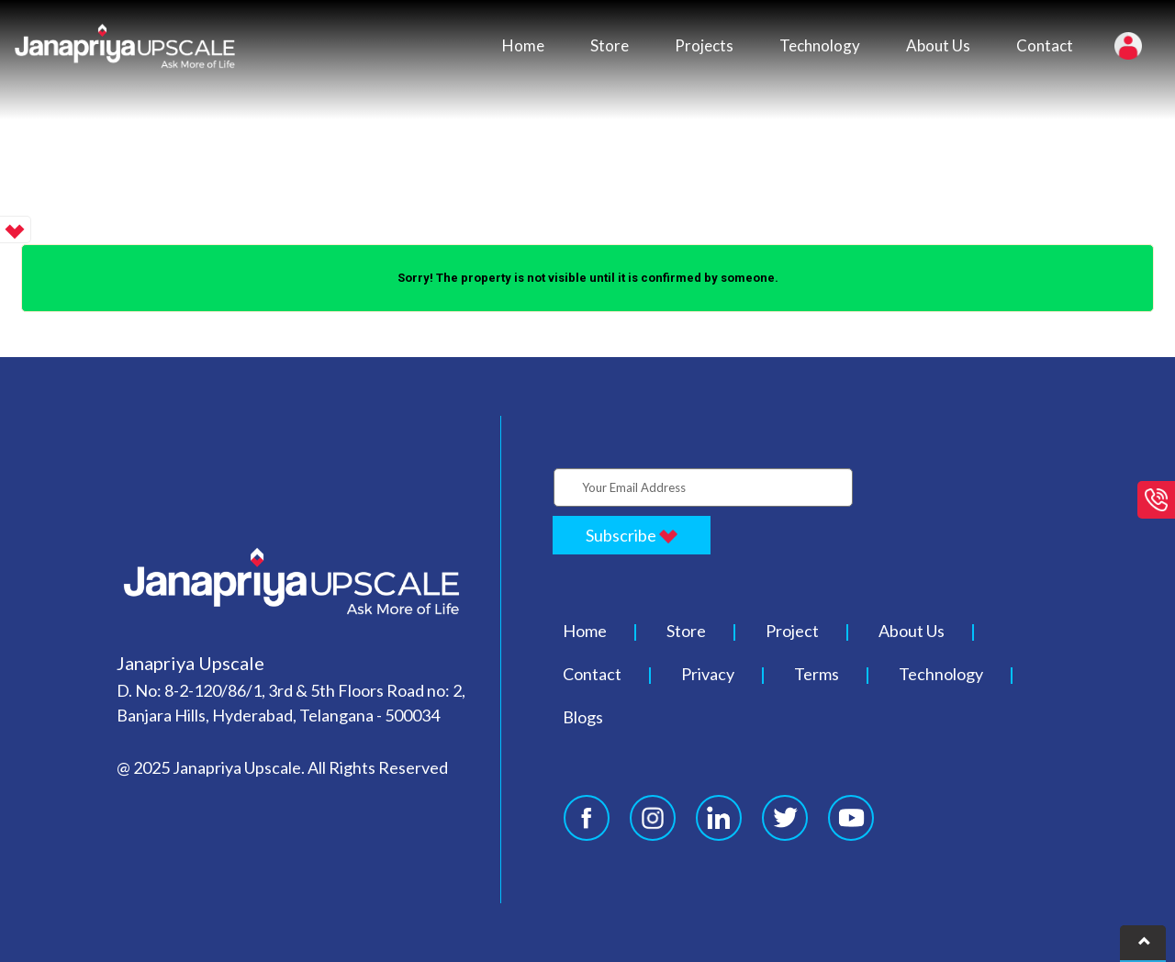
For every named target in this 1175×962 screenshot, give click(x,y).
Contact (1044, 45)
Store (609, 45)
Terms (816, 674)
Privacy (707, 674)
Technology (819, 45)
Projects (704, 45)
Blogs (583, 717)
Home (523, 45)
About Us (938, 45)
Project (792, 631)
